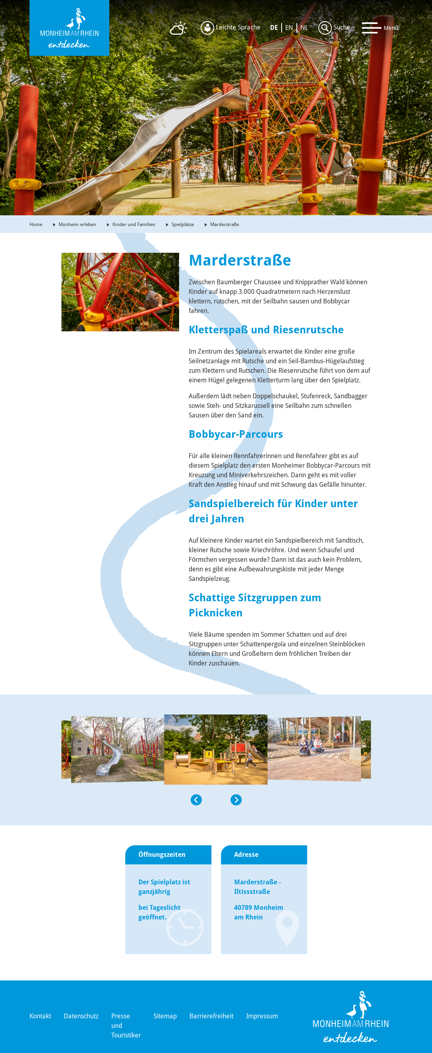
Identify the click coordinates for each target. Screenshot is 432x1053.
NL (304, 27)
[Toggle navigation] (380, 28)
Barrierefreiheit (211, 1016)
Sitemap (165, 1016)
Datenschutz (81, 1016)
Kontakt (40, 1016)
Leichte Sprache (230, 28)
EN (289, 27)
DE (274, 27)
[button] (116, 836)
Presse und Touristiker (126, 1025)
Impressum (262, 1016)
